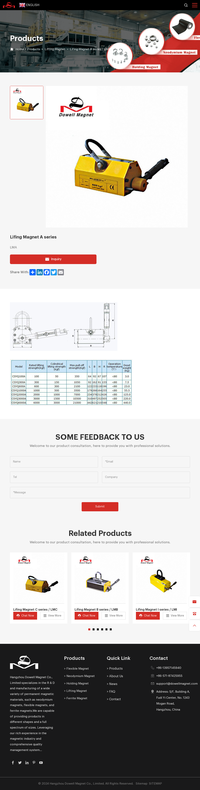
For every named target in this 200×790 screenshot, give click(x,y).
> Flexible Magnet (76, 668)
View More (52, 615)
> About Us (115, 676)
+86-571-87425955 (169, 675)
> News (112, 684)
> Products (115, 668)
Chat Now (25, 615)
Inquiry (53, 259)
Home (19, 49)
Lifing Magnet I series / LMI (156, 609)
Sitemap (141, 783)
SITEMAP (155, 783)
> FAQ (111, 691)
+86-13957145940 (168, 667)
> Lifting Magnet (75, 690)
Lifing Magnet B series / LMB (96, 609)
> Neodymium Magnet (79, 676)
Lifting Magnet (55, 49)
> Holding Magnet (76, 683)
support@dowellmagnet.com (177, 683)
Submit (100, 506)
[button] (89, 629)
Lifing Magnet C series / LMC (35, 609)
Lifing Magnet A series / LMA (90, 49)
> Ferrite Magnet (75, 698)
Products (33, 49)
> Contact (114, 699)
